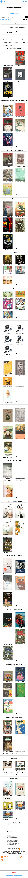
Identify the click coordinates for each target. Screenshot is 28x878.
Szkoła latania (9, 835)
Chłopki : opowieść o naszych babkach (12, 834)
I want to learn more (9, 875)
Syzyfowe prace (9, 842)
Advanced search (3, 19)
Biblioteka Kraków (14, 13)
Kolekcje (9, 19)
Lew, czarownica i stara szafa (11, 836)
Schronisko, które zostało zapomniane (12, 837)
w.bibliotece (6, 852)
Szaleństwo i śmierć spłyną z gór (11, 844)
